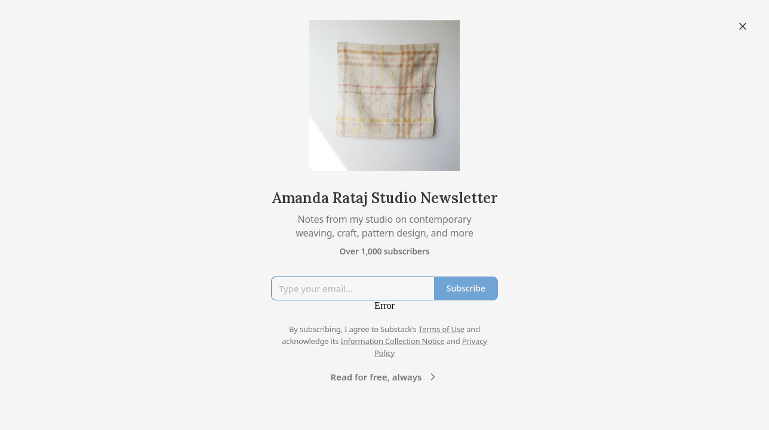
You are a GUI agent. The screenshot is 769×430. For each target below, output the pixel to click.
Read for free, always (385, 377)
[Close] (743, 26)
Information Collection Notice (392, 341)
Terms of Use (442, 329)
